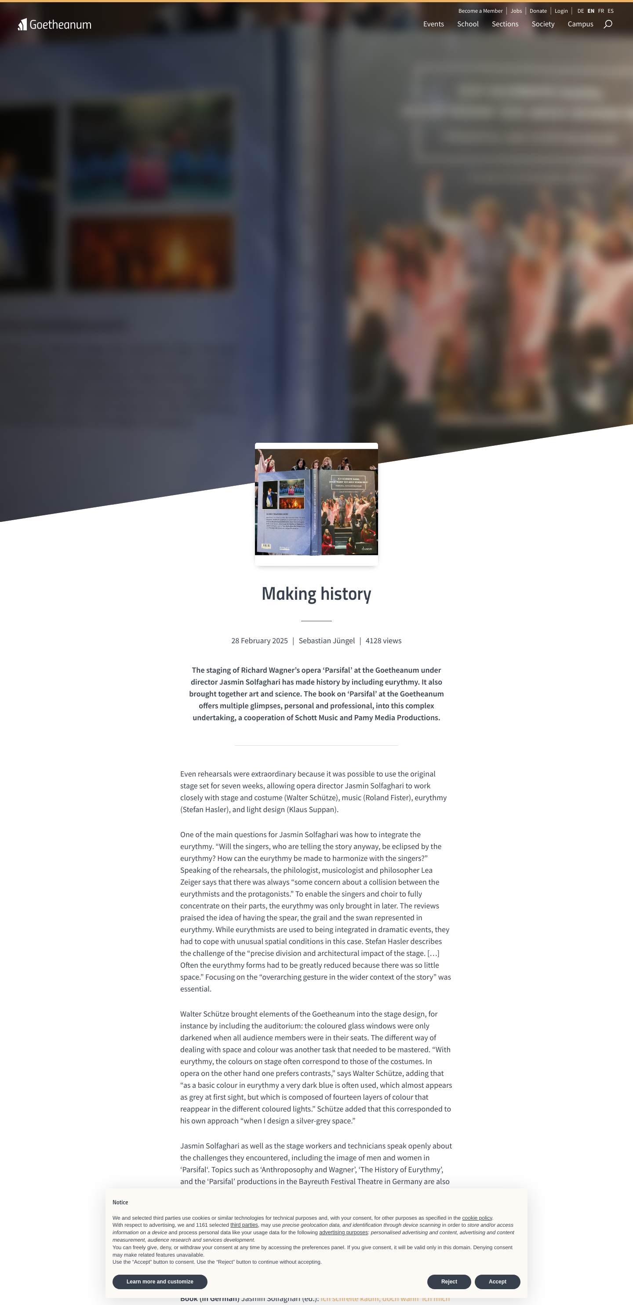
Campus (580, 24)
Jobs (516, 11)
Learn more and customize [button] (160, 1282)
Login (561, 11)
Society (543, 24)
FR (601, 11)
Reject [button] (449, 1282)
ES (611, 11)
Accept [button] (497, 1282)
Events (433, 24)
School (468, 24)
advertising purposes (343, 1232)
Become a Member (480, 11)
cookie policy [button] (477, 1218)
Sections (505, 24)
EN (591, 11)
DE (581, 11)
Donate (538, 11)
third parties (244, 1225)
